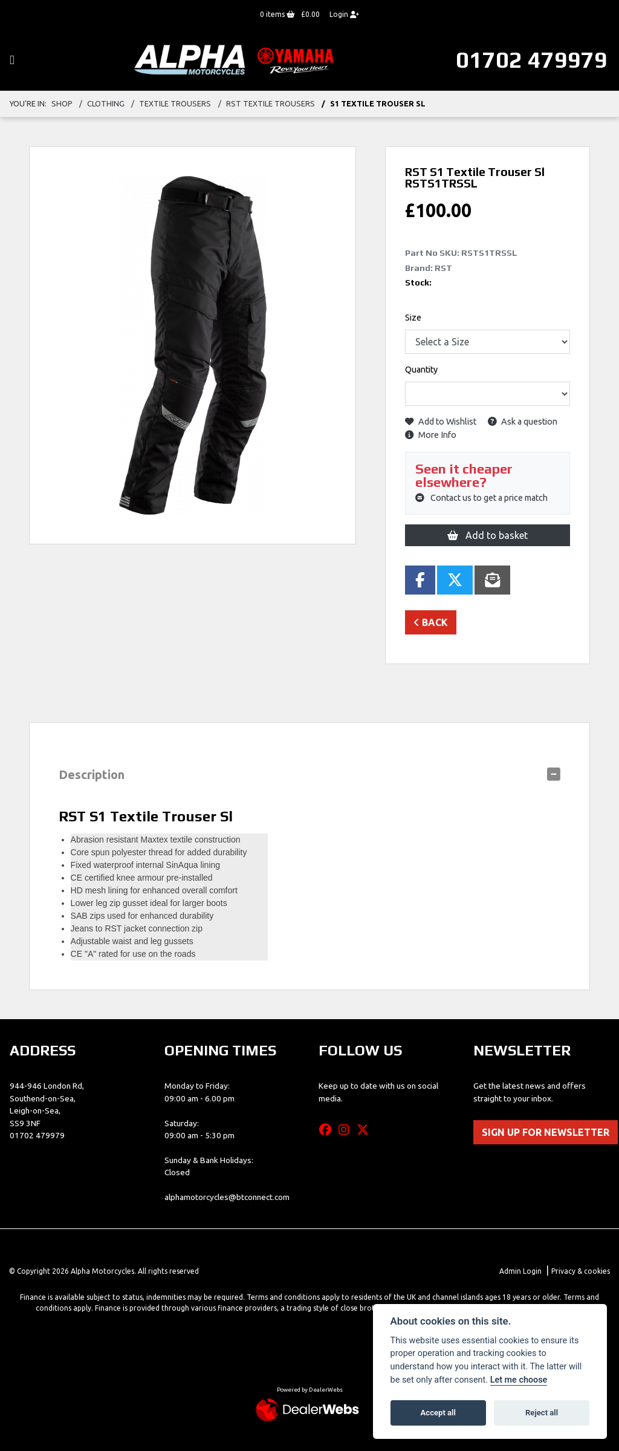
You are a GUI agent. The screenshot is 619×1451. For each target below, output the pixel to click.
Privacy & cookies (580, 1271)
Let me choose (519, 1380)
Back (430, 622)
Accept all (438, 1412)
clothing (106, 103)
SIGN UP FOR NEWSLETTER (545, 1132)
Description (92, 774)
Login (344, 14)
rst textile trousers (270, 103)
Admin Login (520, 1271)
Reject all (541, 1412)
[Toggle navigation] (12, 60)
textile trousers (175, 103)
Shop (62, 103)
